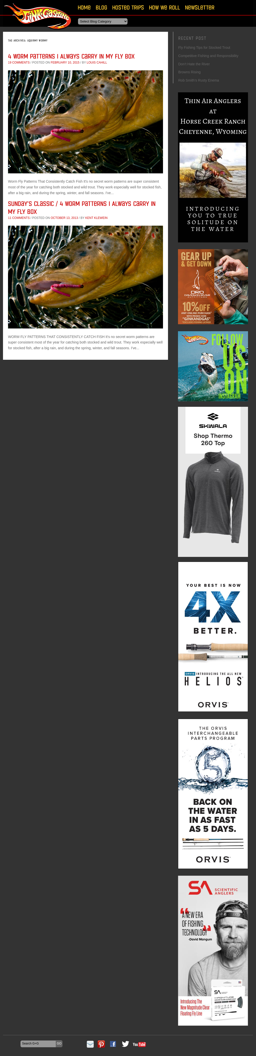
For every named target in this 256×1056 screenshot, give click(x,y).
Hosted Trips (128, 7)
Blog (101, 7)
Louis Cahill (97, 62)
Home (84, 7)
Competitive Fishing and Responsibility (208, 56)
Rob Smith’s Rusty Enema (198, 80)
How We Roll (164, 7)
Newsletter (199, 7)
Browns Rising (189, 72)
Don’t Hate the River (194, 64)
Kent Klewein (96, 218)
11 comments (19, 218)
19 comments (19, 62)
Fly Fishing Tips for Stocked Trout (204, 48)
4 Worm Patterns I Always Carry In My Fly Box (71, 56)
